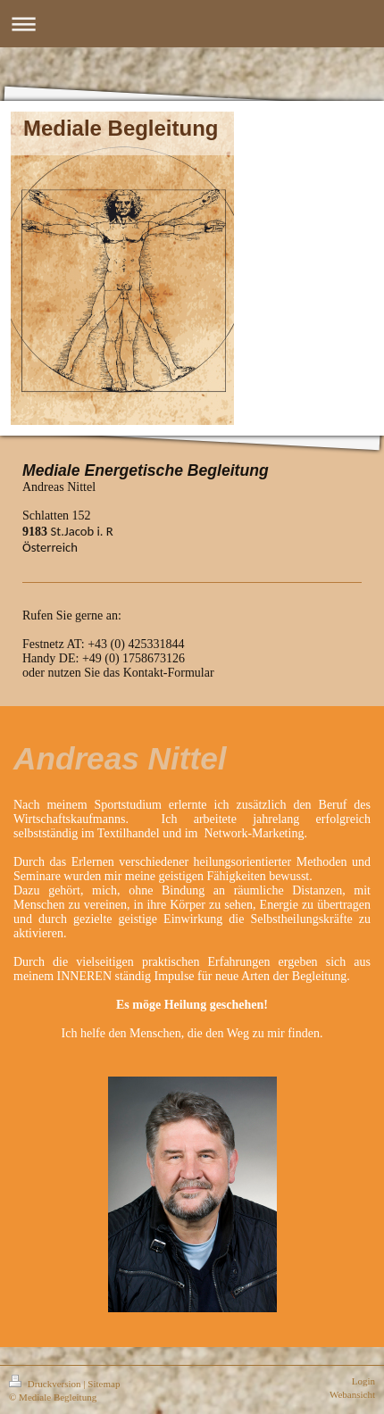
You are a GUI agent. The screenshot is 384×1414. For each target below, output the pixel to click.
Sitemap (104, 1383)
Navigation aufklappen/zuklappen (192, 23)
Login (363, 1381)
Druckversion (46, 1383)
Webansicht (352, 1394)
